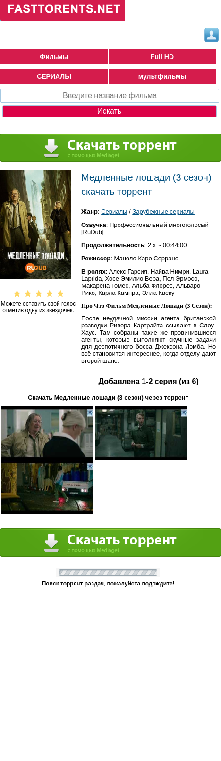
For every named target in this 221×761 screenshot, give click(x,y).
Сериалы (114, 211)
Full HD (162, 56)
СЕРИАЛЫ (54, 76)
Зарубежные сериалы (163, 211)
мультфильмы (162, 76)
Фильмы (54, 56)
